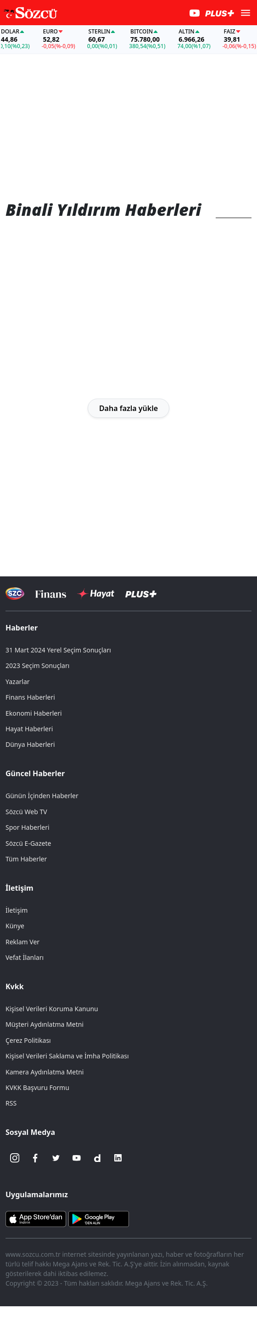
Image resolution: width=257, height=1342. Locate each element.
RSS (11, 1103)
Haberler (22, 628)
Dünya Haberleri (30, 744)
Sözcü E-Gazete (28, 843)
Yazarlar (18, 681)
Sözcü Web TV (26, 811)
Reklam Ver (22, 941)
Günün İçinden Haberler (42, 795)
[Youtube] (76, 1158)
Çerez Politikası (28, 1040)
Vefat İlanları (25, 957)
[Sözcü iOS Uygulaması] (36, 1218)
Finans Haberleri (30, 697)
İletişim (20, 888)
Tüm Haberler (26, 858)
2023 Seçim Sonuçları (37, 665)
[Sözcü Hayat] (95, 593)
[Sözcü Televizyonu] (15, 593)
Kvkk (15, 986)
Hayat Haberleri (29, 728)
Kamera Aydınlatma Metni (45, 1072)
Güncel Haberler (35, 773)
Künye (15, 925)
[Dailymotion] (97, 1158)
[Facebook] (35, 1158)
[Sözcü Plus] (140, 593)
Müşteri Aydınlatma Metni (45, 1024)
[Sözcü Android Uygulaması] (98, 1218)
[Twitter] (56, 1158)
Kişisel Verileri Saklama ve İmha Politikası (67, 1056)
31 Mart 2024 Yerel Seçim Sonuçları (58, 650)
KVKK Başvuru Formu (37, 1087)
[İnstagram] (15, 1158)
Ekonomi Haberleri (34, 713)
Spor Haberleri (28, 827)
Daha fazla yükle (128, 408)
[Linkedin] (118, 1158)
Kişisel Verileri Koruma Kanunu (52, 1008)
